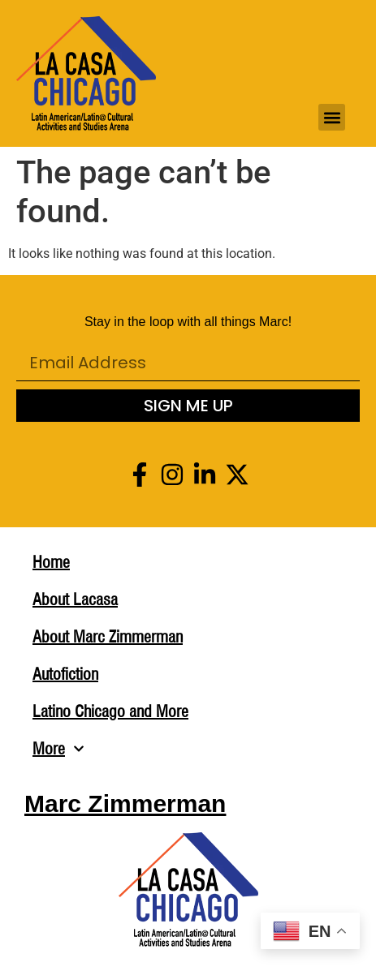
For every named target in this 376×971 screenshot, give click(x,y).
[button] (331, 117)
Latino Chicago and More (110, 711)
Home (51, 562)
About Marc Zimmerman (107, 637)
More (58, 749)
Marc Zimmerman (125, 803)
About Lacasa (75, 599)
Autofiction (65, 674)
